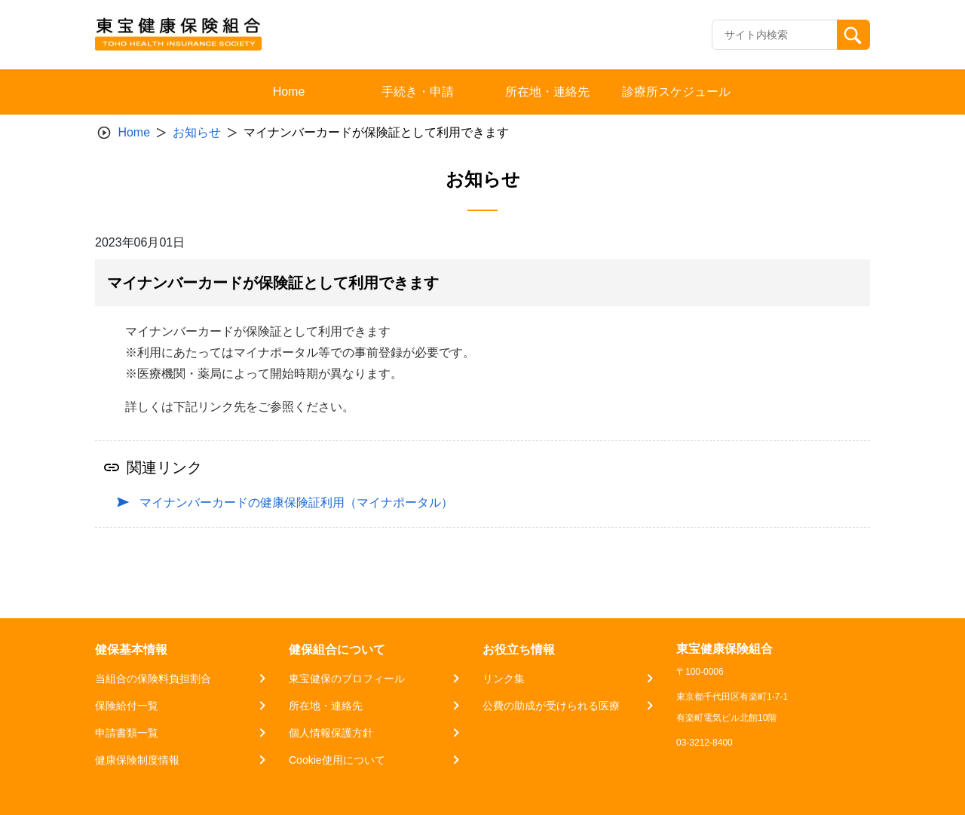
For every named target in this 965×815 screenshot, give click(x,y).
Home (134, 132)
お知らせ (197, 132)
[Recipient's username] (775, 35)
